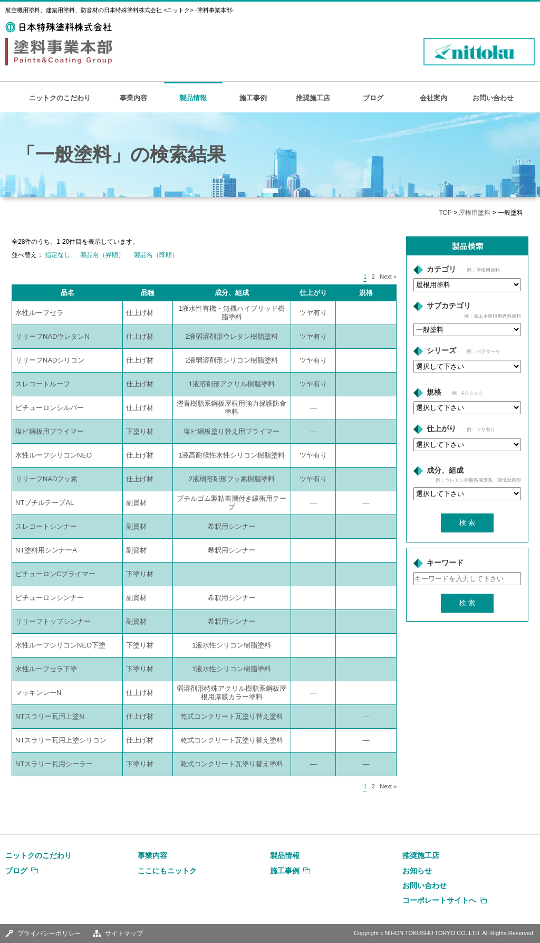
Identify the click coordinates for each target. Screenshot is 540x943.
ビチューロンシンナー (49, 598)
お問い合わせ (493, 98)
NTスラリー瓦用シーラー (54, 764)
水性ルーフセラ (39, 313)
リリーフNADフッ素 (46, 479)
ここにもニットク (167, 870)
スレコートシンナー (46, 526)
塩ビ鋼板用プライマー (49, 431)
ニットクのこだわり (60, 98)
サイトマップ (124, 933)
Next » (388, 276)
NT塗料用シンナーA (46, 550)
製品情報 (193, 98)
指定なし (57, 255)
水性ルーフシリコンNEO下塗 (60, 645)
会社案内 (433, 98)
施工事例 (253, 98)
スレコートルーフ (42, 384)
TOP (445, 212)
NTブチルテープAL (44, 503)
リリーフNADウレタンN (52, 336)
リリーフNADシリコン (49, 360)
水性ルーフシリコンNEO (53, 455)
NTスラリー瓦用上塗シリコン (61, 740)
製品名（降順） (156, 255)
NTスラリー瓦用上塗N (49, 716)
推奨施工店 (313, 98)
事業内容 (133, 98)
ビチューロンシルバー (49, 408)
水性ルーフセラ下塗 (46, 669)
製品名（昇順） (102, 255)
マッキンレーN (38, 693)
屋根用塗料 (474, 212)
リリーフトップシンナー (53, 621)
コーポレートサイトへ (439, 900)
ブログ (373, 98)
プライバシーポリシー (49, 933)
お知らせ (417, 870)
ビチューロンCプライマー (55, 574)
